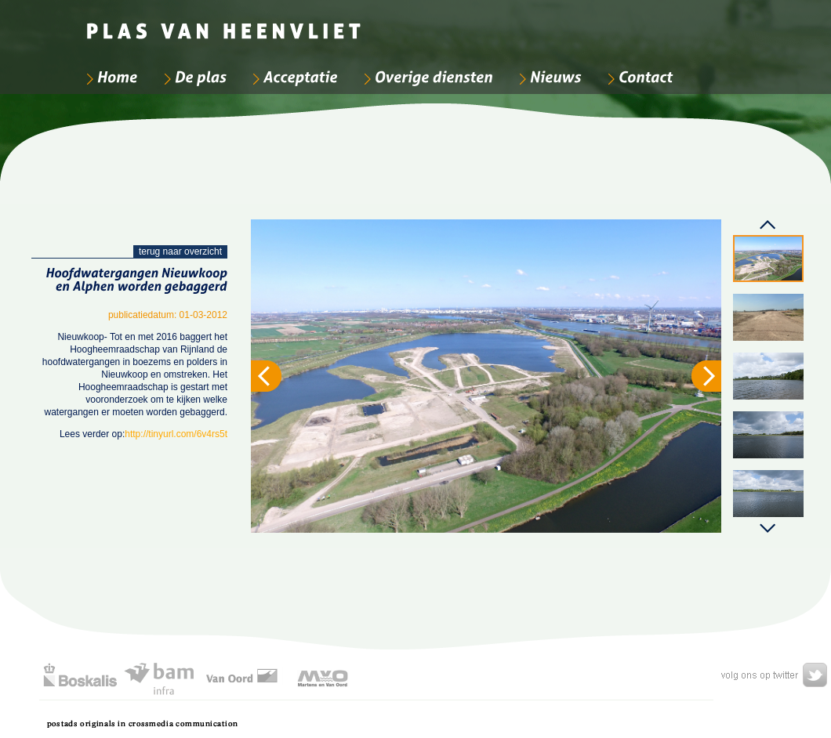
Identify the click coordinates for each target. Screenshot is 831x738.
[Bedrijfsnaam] (225, 23)
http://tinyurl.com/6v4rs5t (176, 434)
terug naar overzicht (180, 251)
